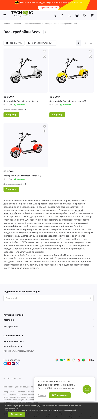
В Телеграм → (60, 395)
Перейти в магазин (48, 7)
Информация (11, 326)
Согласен (16, 414)
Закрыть (42, 395)
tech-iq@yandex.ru (13, 346)
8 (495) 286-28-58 (13, 341)
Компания (9, 320)
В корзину (11, 114)
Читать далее (32, 402)
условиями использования (60, 410)
